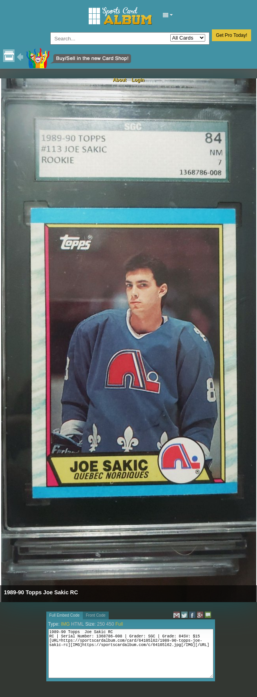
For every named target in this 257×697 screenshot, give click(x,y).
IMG (65, 624)
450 (110, 624)
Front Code (96, 615)
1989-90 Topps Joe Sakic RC (41, 592)
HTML (77, 624)
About (119, 80)
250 (101, 624)
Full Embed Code (64, 615)
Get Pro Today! (231, 35)
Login (137, 80)
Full (119, 624)
